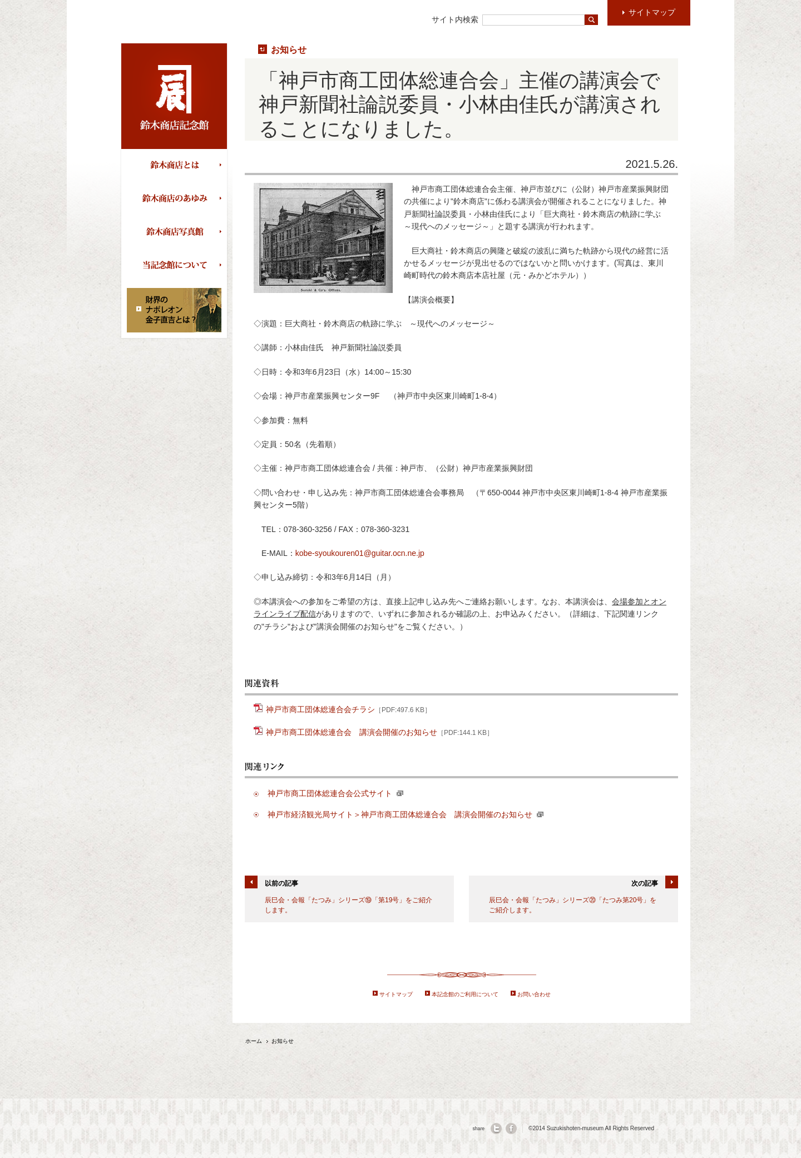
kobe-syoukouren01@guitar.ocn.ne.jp (359, 553)
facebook (511, 1128)
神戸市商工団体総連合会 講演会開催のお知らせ (379, 731)
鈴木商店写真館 (177, 232)
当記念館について (177, 265)
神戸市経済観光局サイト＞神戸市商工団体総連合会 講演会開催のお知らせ (405, 814)
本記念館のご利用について (465, 994)
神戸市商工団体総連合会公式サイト (335, 793)
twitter (496, 1128)
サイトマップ (396, 994)
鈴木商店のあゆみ (177, 199)
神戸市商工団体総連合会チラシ (348, 708)
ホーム (253, 1041)
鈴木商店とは (177, 165)
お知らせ (288, 49)
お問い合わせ (534, 994)
